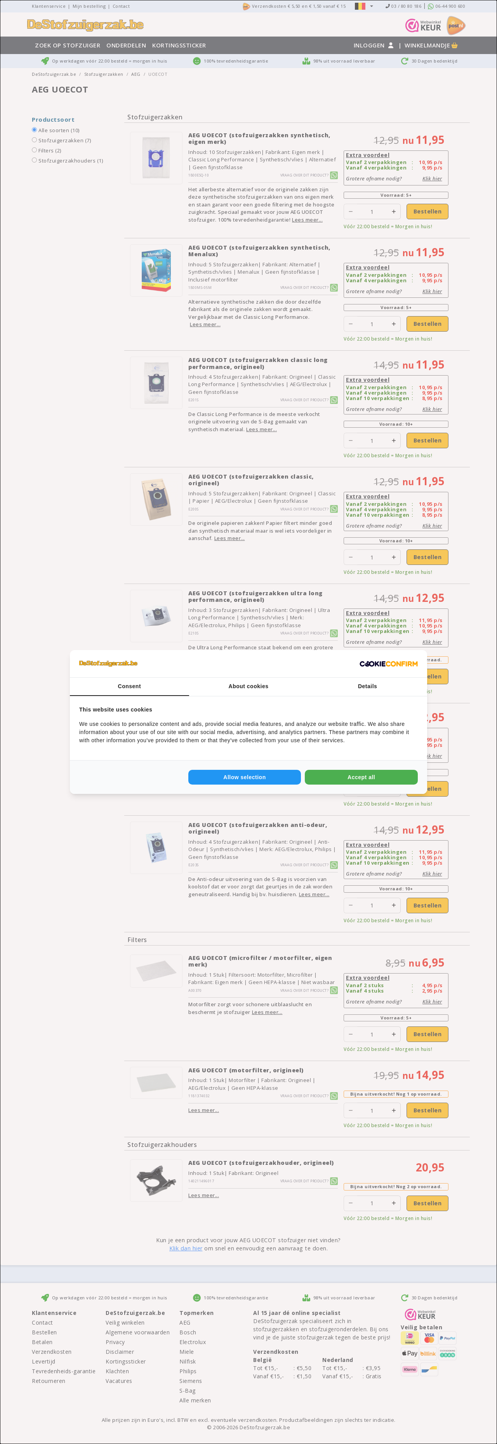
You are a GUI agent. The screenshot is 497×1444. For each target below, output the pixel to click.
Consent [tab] (129, 686)
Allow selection (244, 777)
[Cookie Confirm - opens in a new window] (389, 663)
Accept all (361, 777)
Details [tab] (367, 686)
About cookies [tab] (249, 686)
